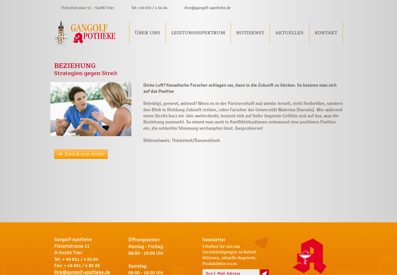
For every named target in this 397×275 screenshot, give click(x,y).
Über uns (147, 32)
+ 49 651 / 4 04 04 (80, 259)
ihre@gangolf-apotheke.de (208, 7)
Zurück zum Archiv (85, 154)
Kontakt (326, 32)
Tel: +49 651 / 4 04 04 (149, 7)
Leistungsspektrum (198, 32)
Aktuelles (289, 32)
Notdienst (250, 32)
